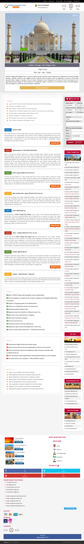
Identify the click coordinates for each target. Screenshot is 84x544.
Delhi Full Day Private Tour (72, 371)
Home (45, 1)
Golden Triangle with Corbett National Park (16, 496)
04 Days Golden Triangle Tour (72, 170)
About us (57, 449)
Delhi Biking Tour (69, 366)
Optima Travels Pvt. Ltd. (42, 537)
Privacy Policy (77, 542)
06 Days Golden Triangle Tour (72, 175)
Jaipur (78, 7)
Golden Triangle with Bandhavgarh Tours (15, 505)
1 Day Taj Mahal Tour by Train (13, 487)
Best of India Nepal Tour (71, 428)
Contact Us (77, 1)
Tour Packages (68, 1)
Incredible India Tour (70, 420)
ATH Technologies (14, 542)
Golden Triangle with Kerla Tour (13, 501)
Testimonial (59, 1)
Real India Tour (69, 426)
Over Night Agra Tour (70, 351)
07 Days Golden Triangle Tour (72, 257)
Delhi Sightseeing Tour (71, 368)
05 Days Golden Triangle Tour (72, 172)
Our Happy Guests (59, 453)
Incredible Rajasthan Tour (72, 403)
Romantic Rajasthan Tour (71, 391)
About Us (51, 1)
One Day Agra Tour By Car (72, 344)
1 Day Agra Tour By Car (11, 482)
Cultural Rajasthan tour (71, 401)
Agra (71, 7)
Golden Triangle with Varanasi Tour (14, 503)
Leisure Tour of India (70, 423)
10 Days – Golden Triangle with (72, 222)
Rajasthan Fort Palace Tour (72, 393)
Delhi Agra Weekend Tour (71, 354)
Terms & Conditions (68, 542)
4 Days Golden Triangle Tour (12, 489)
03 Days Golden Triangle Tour (72, 167)
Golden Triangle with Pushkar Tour (14, 498)
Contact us (57, 460)
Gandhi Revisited (69, 374)
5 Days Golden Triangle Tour (12, 492)
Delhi (64, 7)
